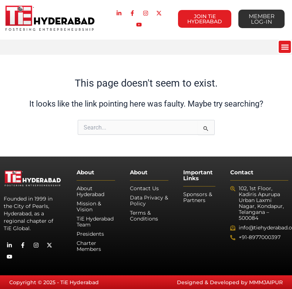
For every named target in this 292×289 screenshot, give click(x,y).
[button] (285, 47)
